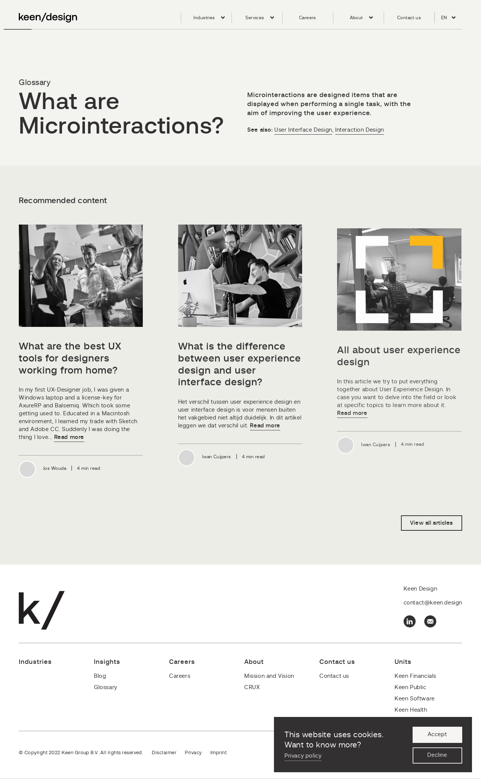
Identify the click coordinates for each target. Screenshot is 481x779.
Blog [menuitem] (100, 676)
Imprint (218, 752)
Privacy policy (302, 756)
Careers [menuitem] (307, 17)
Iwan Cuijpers (216, 458)
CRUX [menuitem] (252, 687)
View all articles (431, 523)
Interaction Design (359, 130)
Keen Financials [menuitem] (415, 676)
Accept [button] (437, 735)
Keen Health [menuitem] (411, 710)
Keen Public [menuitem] (411, 687)
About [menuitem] (356, 17)
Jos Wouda (54, 468)
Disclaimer (164, 752)
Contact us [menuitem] (409, 17)
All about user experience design (399, 359)
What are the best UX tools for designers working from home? (70, 358)
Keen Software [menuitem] (415, 699)
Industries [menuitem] (204, 17)
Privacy (193, 752)
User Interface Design (303, 130)
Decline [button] (437, 755)
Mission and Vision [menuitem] (269, 676)
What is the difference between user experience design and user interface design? (239, 366)
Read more (69, 437)
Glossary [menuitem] (105, 687)
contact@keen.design (433, 603)
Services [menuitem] (254, 17)
